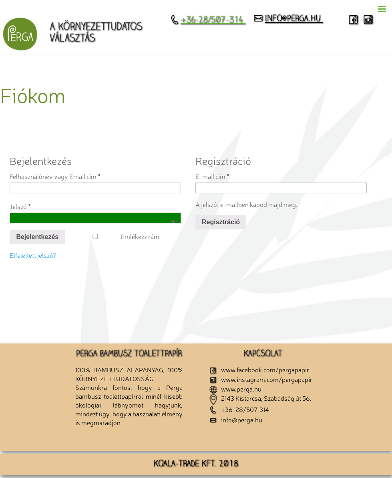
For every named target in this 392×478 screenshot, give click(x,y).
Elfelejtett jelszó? (33, 255)
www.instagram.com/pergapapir (260, 379)
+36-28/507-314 (207, 20)
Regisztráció (221, 222)
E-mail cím (212, 176)
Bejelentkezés (37, 236)
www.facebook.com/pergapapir (259, 369)
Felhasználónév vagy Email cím (55, 176)
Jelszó (20, 206)
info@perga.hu (288, 19)
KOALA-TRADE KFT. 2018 (195, 464)
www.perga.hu (235, 388)
